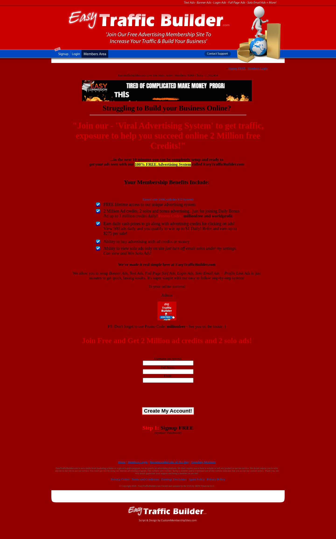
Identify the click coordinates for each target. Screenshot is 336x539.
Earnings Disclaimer (174, 479)
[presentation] (168, 395)
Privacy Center (120, 479)
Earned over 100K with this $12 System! (168, 199)
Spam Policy (197, 479)
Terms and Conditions (145, 479)
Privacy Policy (216, 479)
